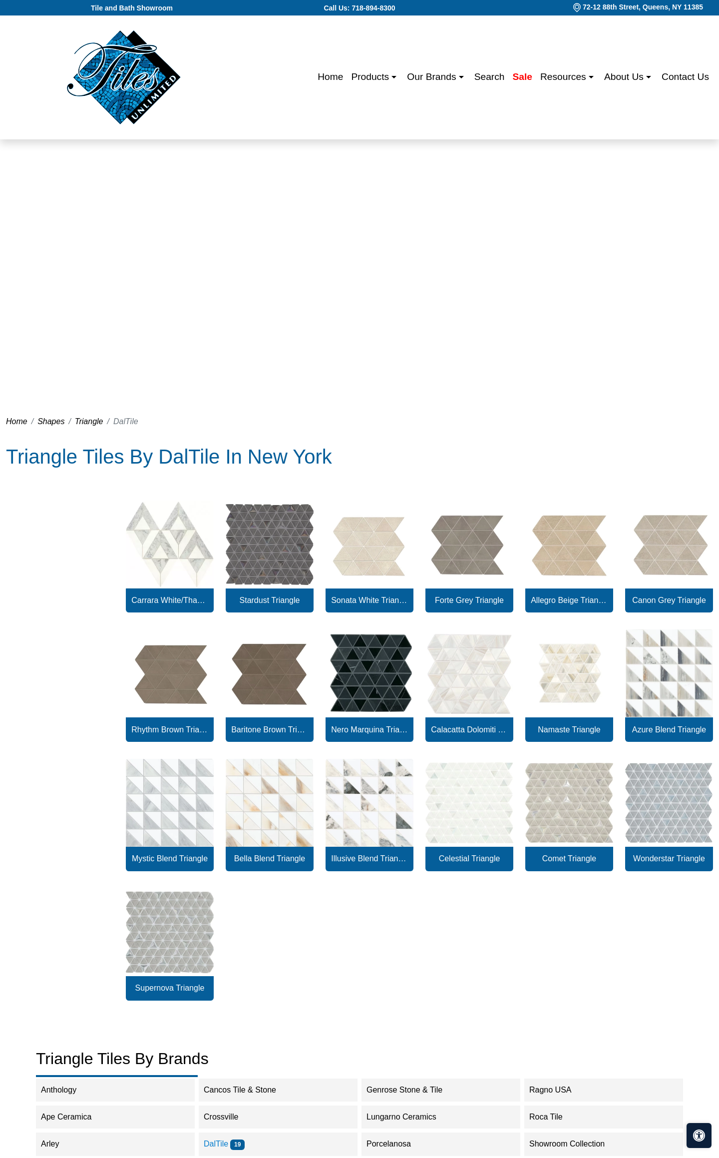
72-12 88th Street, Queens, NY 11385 (643, 7)
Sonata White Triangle (369, 600)
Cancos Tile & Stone (246, 1090)
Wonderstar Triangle (669, 858)
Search (489, 76)
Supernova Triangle (170, 988)
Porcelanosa (395, 1144)
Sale (522, 76)
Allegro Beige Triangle (569, 600)
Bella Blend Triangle (269, 858)
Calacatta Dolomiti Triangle (469, 729)
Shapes (50, 421)
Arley (56, 1144)
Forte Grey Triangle (469, 600)
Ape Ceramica (74, 1117)
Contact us (685, 76)
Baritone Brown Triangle (269, 729)
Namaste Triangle (569, 729)
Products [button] (371, 76)
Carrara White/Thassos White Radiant (169, 600)
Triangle (89, 421)
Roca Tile (552, 1117)
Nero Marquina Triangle (369, 729)
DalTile (224, 1144)
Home (330, 76)
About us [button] (625, 76)
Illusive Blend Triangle (369, 858)
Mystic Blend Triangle (170, 858)
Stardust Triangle (270, 600)
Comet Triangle (569, 858)
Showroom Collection (573, 1144)
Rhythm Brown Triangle (169, 729)
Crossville (228, 1117)
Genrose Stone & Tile (410, 1090)
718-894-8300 (373, 8)
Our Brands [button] (432, 76)
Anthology (65, 1090)
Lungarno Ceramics (407, 1117)
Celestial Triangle (469, 858)
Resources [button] (564, 76)
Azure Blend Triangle (669, 729)
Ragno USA (557, 1090)
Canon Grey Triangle (669, 600)
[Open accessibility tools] (699, 1135)
